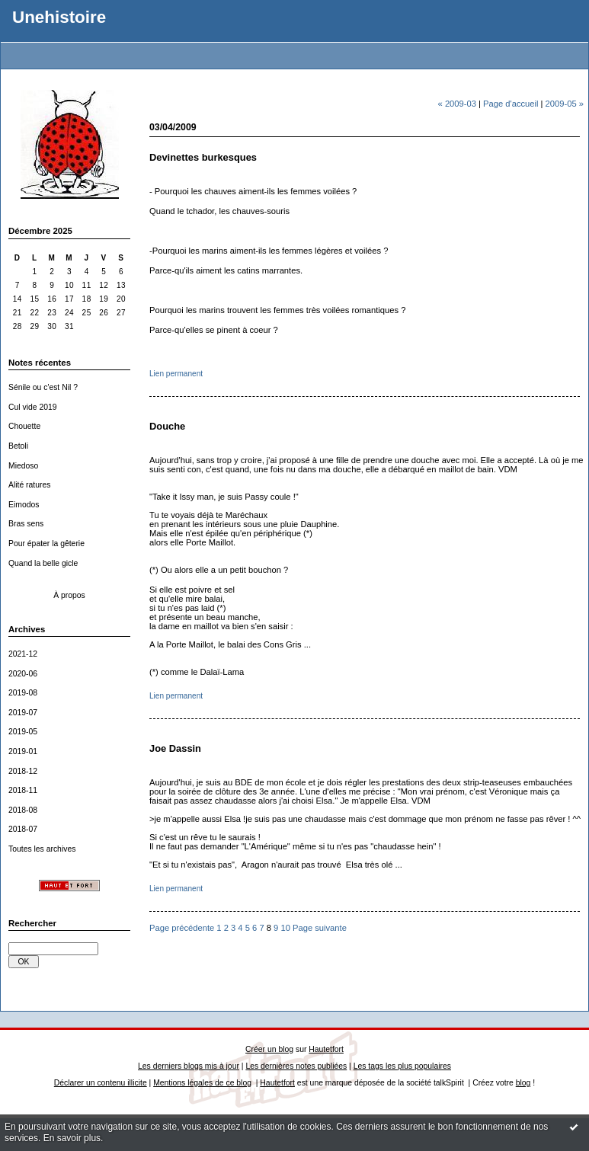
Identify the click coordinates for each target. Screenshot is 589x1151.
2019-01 (22, 751)
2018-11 (22, 790)
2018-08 (22, 810)
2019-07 (22, 712)
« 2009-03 (457, 103)
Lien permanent (176, 373)
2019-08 (22, 693)
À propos (69, 595)
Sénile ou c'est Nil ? (43, 387)
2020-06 (22, 674)
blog (523, 1083)
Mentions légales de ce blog (202, 1083)
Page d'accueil (510, 103)
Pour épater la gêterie (46, 543)
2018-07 (22, 829)
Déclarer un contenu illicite (100, 1083)
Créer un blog (269, 1049)
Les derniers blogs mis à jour (188, 1066)
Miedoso (23, 466)
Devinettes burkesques (203, 157)
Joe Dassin (175, 748)
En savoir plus (72, 1138)
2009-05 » (565, 103)
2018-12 (22, 771)
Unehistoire (59, 17)
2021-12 (22, 654)
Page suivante (320, 927)
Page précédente (181, 927)
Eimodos (23, 504)
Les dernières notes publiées (296, 1066)
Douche (167, 426)
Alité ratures (29, 485)
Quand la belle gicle (43, 563)
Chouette (24, 426)
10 (285, 927)
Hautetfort (326, 1049)
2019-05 (22, 731)
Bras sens (25, 524)
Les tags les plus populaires (402, 1066)
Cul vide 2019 (32, 407)
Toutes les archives (41, 849)
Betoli (18, 446)
